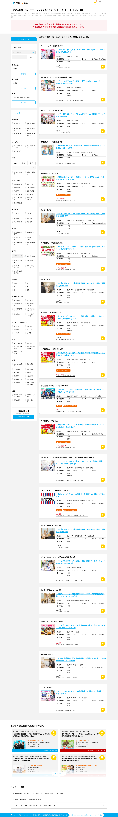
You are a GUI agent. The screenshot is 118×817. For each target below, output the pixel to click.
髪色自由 (16, 326)
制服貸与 (16, 376)
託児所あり (17, 382)
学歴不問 (16, 191)
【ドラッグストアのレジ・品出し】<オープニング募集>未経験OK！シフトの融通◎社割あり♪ (79, 462)
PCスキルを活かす (31, 395)
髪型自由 (29, 326)
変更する (23, 74)
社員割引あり (31, 376)
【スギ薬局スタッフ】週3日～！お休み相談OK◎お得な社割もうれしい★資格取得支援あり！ (80, 248)
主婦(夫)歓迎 (30, 191)
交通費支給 (17, 369)
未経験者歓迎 (18, 184)
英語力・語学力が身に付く (31, 347)
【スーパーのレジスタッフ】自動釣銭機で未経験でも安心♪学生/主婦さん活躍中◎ (80, 692)
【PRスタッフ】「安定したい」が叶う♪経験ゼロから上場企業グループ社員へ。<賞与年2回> (80, 391)
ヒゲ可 (29, 333)
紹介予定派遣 (18, 222)
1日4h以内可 (30, 232)
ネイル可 (16, 333)
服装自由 (16, 329)
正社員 (29, 213)
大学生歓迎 (17, 187)
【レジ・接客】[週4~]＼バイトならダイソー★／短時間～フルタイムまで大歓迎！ (80, 115)
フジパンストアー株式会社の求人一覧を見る (68, 644)
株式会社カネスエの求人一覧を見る (65, 710)
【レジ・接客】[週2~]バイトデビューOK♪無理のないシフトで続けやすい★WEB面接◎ (80, 51)
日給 (23, 163)
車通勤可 (29, 343)
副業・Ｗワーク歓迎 (31, 198)
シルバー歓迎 (18, 194)
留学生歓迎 (30, 194)
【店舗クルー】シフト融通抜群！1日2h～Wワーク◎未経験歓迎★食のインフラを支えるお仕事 (80, 595)
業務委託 (29, 222)
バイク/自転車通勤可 (18, 347)
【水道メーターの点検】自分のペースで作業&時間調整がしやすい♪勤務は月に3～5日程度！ (80, 147)
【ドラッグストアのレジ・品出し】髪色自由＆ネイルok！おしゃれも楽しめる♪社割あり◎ (80, 82)
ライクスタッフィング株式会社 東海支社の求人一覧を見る (72, 516)
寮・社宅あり (18, 372)
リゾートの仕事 (18, 243)
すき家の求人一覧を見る (62, 233)
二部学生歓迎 (31, 187)
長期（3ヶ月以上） (18, 134)
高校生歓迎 (30, 184)
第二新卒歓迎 (18, 203)
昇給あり (29, 372)
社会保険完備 (18, 379)
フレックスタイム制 (31, 266)
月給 (31, 163)
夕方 (28, 286)
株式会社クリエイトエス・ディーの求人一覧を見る (69, 100)
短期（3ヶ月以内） (31, 129)
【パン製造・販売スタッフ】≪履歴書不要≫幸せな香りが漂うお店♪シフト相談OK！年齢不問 (80, 626)
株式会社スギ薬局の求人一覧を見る (65, 200)
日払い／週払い (31, 173)
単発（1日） (17, 123)
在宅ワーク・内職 (31, 238)
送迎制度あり (31, 369)
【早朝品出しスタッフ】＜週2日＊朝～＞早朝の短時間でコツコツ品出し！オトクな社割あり (80, 426)
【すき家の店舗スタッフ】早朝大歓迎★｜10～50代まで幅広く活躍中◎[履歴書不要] (80, 215)
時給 (15, 163)
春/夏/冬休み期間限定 (31, 134)
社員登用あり (31, 379)
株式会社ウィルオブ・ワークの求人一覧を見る (68, 411)
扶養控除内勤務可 (18, 233)
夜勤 (28, 290)
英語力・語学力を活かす (18, 395)
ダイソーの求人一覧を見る (63, 67)
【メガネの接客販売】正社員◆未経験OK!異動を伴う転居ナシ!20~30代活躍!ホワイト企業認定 (81, 659)
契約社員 (16, 218)
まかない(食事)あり (18, 365)
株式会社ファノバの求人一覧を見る (65, 163)
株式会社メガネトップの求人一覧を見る (66, 677)
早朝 (15, 283)
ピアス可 (29, 329)
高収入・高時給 (18, 173)
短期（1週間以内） (31, 124)
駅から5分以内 (18, 343)
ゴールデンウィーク (18, 146)
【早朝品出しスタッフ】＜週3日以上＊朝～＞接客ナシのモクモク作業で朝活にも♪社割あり (80, 178)
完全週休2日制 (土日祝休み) (18, 272)
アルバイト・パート (18, 214)
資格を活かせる (31, 401)
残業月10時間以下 (31, 243)
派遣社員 (29, 218)
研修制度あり (31, 364)
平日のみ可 (30, 260)
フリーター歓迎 (18, 198)
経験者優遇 (17, 400)
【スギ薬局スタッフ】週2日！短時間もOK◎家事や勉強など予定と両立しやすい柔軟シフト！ (80, 354)
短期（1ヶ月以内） (18, 129)
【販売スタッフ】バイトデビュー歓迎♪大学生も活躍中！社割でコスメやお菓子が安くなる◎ (80, 317)
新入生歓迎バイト (31, 146)
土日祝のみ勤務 (18, 261)
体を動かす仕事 (18, 238)
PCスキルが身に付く (18, 352)
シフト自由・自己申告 (18, 266)
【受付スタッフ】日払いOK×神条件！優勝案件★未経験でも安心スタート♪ (80, 495)
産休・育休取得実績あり (31, 383)
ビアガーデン (18, 151)
